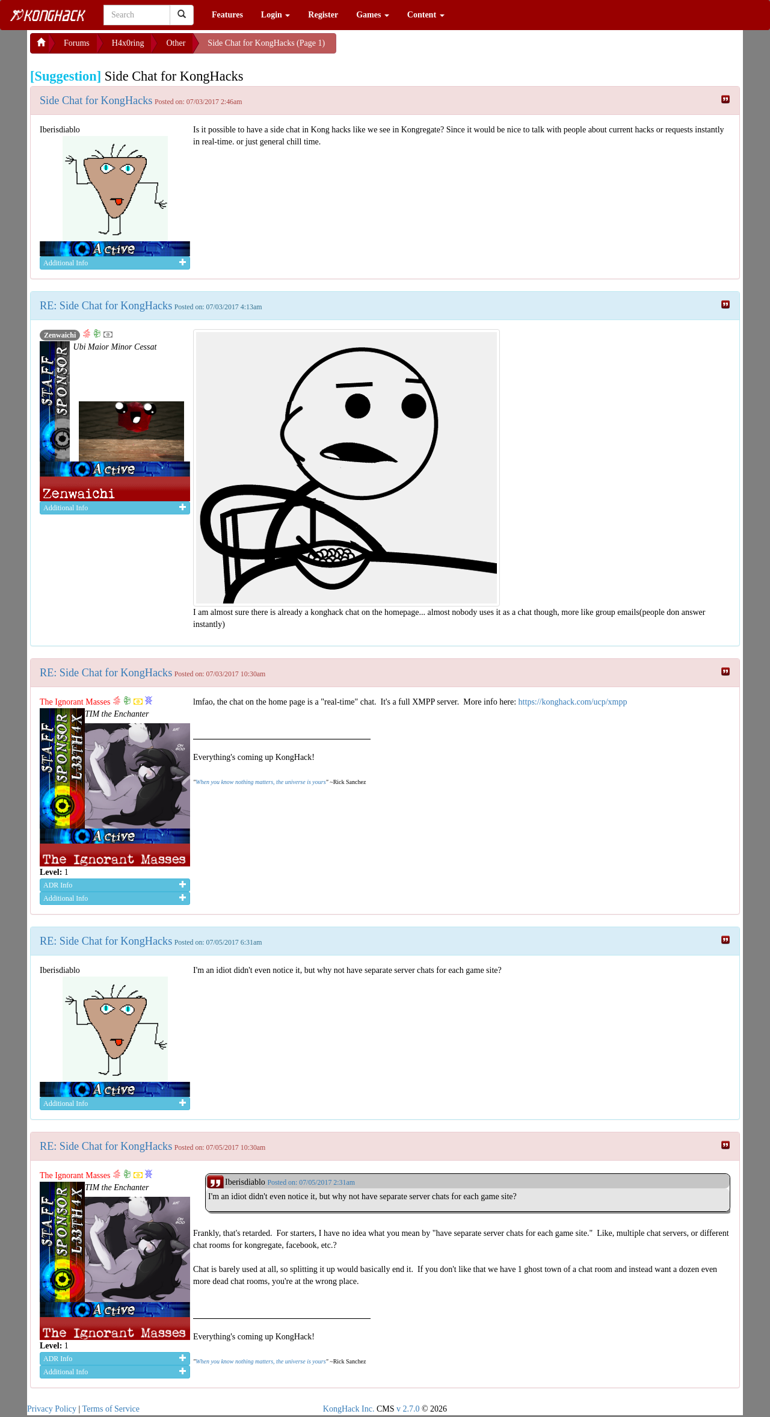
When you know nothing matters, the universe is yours (260, 782)
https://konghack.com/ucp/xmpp (573, 701)
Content (426, 14)
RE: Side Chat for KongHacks (106, 306)
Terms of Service (111, 1408)
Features (227, 14)
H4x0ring (128, 43)
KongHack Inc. (349, 1408)
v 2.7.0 (408, 1408)
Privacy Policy (51, 1408)
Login (276, 14)
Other (175, 43)
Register (323, 14)
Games (372, 14)
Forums (77, 43)
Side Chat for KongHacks (96, 100)
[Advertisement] (432, 48)
